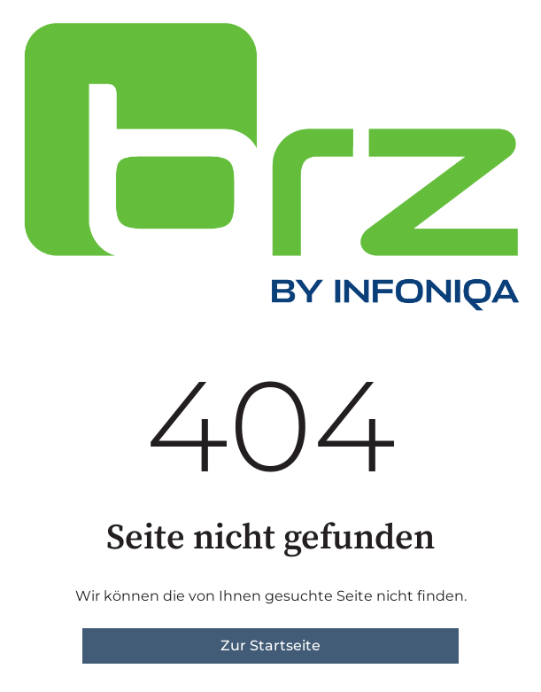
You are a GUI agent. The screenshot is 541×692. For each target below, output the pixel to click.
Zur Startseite (270, 645)
